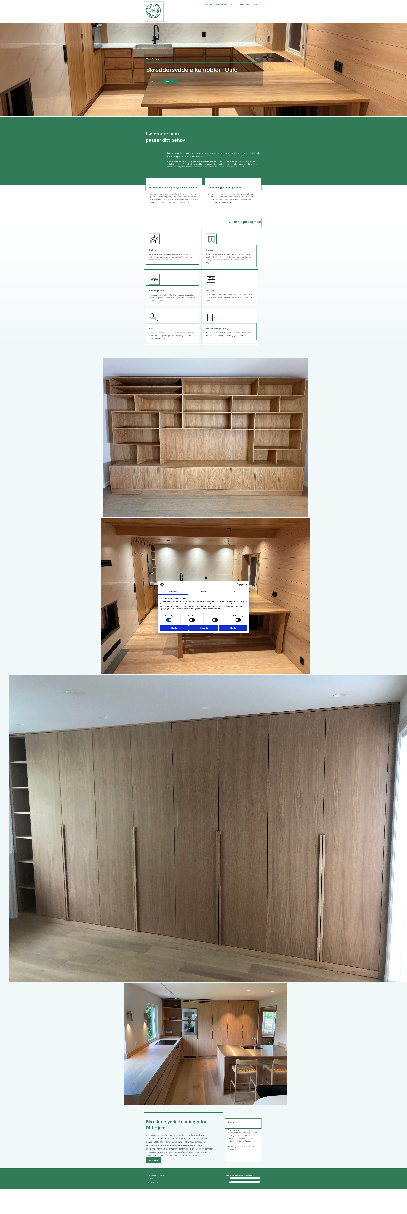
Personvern (248, 1139)
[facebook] (229, 1141)
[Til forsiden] (154, 19)
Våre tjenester (221, 5)
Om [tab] (234, 591)
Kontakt (256, 5)
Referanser (245, 5)
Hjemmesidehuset (237, 1139)
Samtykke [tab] (173, 591)
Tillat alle (233, 628)
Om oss (233, 5)
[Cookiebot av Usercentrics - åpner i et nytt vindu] (238, 584)
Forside (209, 5)
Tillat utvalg (203, 628)
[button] (153, 81)
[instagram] (230, 1145)
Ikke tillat (174, 628)
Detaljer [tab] (203, 591)
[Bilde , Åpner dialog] (205, 480)
